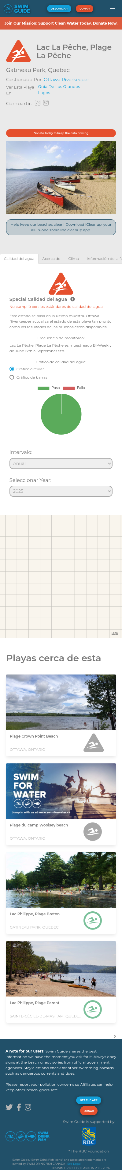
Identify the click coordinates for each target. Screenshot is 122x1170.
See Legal (73, 1163)
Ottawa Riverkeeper (66, 79)
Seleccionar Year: (30, 480)
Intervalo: (20, 452)
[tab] (19, 258)
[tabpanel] (61, 382)
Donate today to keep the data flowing (61, 133)
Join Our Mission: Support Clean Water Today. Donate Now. (60, 23)
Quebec (59, 70)
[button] (112, 8)
